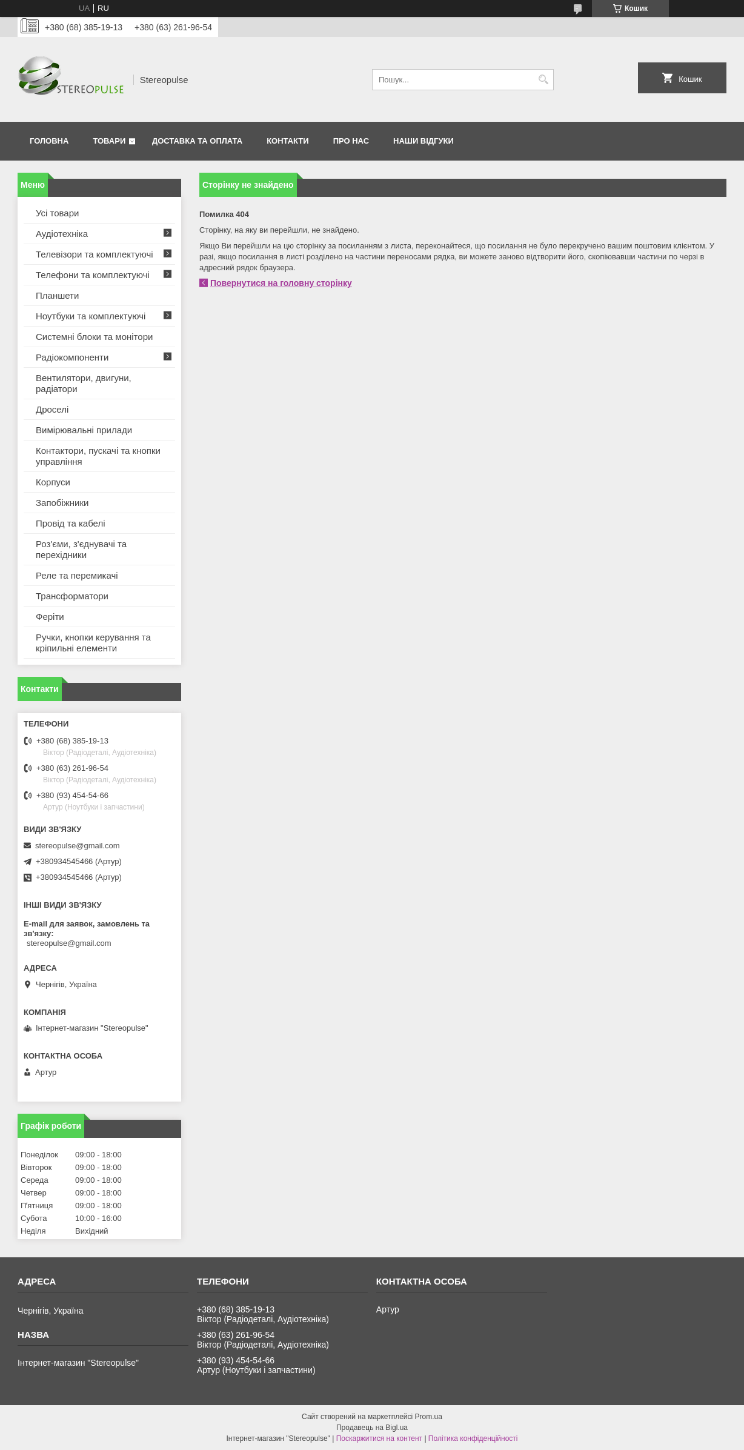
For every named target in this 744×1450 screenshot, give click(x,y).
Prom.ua (428, 1416)
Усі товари (57, 213)
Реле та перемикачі (77, 575)
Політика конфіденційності (473, 1438)
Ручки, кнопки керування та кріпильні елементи (93, 642)
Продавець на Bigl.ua (372, 1427)
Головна (49, 140)
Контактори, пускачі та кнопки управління (98, 456)
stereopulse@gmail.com (77, 845)
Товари (109, 140)
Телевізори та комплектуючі (94, 254)
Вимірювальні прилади (84, 430)
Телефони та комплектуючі (93, 275)
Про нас (351, 140)
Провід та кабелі (70, 523)
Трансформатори (72, 596)
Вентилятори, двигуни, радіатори (83, 383)
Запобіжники (62, 502)
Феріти (50, 616)
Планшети (57, 295)
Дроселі (52, 409)
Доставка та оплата (197, 140)
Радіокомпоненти (72, 357)
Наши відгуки (423, 140)
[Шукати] (543, 79)
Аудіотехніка (62, 233)
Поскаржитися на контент (379, 1438)
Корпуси (53, 482)
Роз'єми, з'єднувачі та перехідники (81, 549)
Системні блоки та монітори (94, 336)
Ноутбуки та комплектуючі (90, 316)
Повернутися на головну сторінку (281, 283)
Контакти (288, 140)
